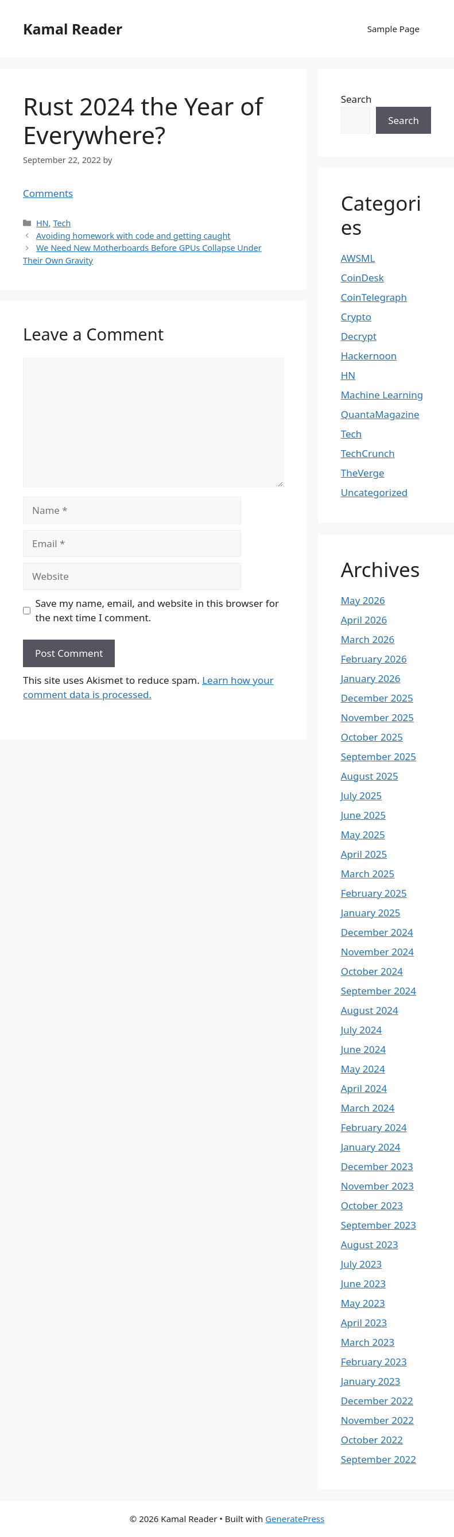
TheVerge (363, 472)
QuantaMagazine (380, 414)
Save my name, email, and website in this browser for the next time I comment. (157, 611)
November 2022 (377, 1420)
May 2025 (363, 834)
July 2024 (361, 1029)
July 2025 (361, 795)
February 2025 (374, 893)
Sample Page (393, 28)
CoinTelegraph (374, 297)
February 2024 (374, 1127)
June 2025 (363, 815)
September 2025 (378, 756)
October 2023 (372, 1205)
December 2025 (377, 697)
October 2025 (372, 737)
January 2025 (371, 912)
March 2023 (368, 1342)
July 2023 (361, 1264)
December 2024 (377, 932)
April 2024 (364, 1088)
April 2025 (364, 854)
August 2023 (369, 1244)
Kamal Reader (72, 28)
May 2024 (363, 1068)
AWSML (358, 258)
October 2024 (372, 971)
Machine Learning (382, 394)
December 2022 (377, 1400)
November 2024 (377, 951)
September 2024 (378, 990)
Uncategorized (374, 492)
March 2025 (368, 873)
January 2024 (371, 1146)
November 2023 (377, 1186)
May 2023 (363, 1303)
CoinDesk (362, 277)
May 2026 (363, 600)
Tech (62, 223)
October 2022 (372, 1439)
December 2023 (377, 1166)
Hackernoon (369, 355)
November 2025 (377, 717)
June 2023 (363, 1283)
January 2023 (371, 1381)
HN (42, 223)
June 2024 (363, 1049)
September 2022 (378, 1459)
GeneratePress (294, 1518)
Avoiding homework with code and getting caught (133, 235)
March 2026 (368, 639)
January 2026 (371, 678)
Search (356, 99)
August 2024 (369, 1010)
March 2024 (368, 1107)
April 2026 (364, 619)
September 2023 (378, 1225)
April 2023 (364, 1322)
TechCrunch (368, 453)
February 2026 (374, 658)
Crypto (356, 316)
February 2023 (374, 1361)
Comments (48, 193)
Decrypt (359, 336)
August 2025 (369, 776)
